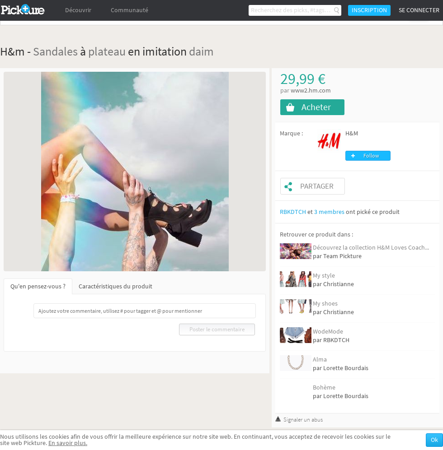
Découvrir (78, 10)
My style (324, 275)
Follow (371, 155)
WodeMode (328, 331)
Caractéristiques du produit (115, 286)
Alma (320, 359)
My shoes (325, 303)
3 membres (329, 212)
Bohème (324, 387)
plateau (107, 51)
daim (201, 51)
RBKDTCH (293, 212)
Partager (317, 186)
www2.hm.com (311, 90)
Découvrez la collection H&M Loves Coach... (371, 247)
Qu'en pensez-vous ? (38, 286)
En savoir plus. (67, 443)
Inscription (369, 10)
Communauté (129, 10)
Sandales (55, 51)
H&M (351, 133)
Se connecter (419, 10)
